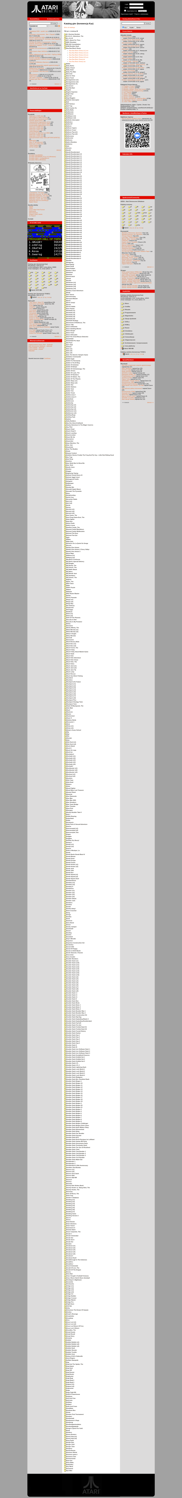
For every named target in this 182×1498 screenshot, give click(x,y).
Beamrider (68, 441)
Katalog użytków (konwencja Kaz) (132, 295)
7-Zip (45, 297)
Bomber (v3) (69, 894)
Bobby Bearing (70, 816)
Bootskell (68, 937)
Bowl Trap (68, 1195)
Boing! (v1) (69, 844)
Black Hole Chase (71, 660)
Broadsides (69, 1316)
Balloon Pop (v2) (71, 134)
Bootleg (68, 933)
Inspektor (32, 331)
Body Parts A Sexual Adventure (75, 824)
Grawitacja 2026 (127, 55)
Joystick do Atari (127, 377)
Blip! (67, 734)
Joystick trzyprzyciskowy (129, 384)
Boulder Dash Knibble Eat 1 (74, 1057)
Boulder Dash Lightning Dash (75, 1067)
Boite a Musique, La (72, 850)
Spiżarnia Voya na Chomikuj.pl (38, 200)
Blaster (67, 714)
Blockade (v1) (70, 756)
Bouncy (68, 1181)
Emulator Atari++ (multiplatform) (39, 158)
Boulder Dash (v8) (71, 989)
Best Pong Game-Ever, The (74, 517)
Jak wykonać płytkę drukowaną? (132, 388)
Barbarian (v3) (70, 286)
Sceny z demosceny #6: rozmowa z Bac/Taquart (44, 39)
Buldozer (68, 1396)
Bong (67, 912)
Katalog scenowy (126, 204)
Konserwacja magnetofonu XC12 (39, 125)
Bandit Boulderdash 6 (72, 252)
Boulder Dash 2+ (71, 995)
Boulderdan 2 (69, 1163)
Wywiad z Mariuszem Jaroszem (132, 233)
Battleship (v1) (70, 405)
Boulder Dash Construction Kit (75, 1015)
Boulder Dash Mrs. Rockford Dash (76, 1079)
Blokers (68, 784)
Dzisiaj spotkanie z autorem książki (40, 59)
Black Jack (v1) (70, 666)
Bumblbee (68, 1408)
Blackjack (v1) (70, 684)
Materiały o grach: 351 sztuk (38, 199)
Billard (67, 589)
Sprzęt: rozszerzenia (128, 278)
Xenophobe (33, 313)
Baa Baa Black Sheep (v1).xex (78, 50)
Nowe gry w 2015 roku (36, 136)
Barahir (67, 280)
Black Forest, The (71, 647)
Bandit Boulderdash (72, 152)
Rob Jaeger (125, 254)
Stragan (123, 270)
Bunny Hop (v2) (70, 1438)
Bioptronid (69, 607)
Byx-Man (68, 1470)
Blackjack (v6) (70, 694)
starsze (58, 150)
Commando (33, 310)
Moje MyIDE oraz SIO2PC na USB (133, 385)
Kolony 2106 (33, 316)
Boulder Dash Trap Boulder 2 (75, 1153)
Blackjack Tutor (70, 704)
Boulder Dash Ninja (71, 1131)
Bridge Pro (69, 1302)
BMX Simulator (70, 42)
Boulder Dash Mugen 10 (73, 1083)
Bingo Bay (68, 603)
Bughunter (69, 1376)
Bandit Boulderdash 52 (73, 246)
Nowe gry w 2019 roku (36, 128)
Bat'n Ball (68, 345)
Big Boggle (69, 563)
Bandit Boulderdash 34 (73, 206)
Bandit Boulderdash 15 (73, 164)
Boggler (68, 836)
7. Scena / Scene (127, 95)
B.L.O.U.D (68, 38)
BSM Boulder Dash (71, 46)
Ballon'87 (68, 124)
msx (144, 216)
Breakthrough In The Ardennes (75, 1260)
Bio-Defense (69, 605)
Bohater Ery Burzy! (71, 840)
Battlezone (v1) (70, 411)
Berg (67, 493)
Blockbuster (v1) (70, 768)
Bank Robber (69, 268)
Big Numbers (69, 575)
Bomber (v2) (69, 892)
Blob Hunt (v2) (70, 744)
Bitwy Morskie (70, 636)
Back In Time (69, 76)
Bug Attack (69, 1366)
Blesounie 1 (69, 722)
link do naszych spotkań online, (131, 118)
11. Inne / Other (127, 101)
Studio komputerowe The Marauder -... (134, 67)
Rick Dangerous (127, 36)
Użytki (132, 27)
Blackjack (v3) (70, 688)
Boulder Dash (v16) (71, 975)
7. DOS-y (125, 322)
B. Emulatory (126, 331)
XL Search (32, 216)
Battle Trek (69, 391)
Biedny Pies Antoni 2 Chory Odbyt (76, 549)
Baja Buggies (69, 98)
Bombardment (70, 880)
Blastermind (69, 716)
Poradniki (31, 114)
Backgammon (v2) (71, 82)
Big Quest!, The (70, 577)
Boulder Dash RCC (71, 1137)
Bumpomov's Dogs (71, 1420)
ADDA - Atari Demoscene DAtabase (132, 201)
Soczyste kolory (127, 393)
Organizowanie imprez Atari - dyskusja (41, 344)
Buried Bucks (70, 1450)
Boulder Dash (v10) (71, 963)
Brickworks (69, 1284)
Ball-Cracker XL (70, 108)
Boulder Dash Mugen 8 (73, 1119)
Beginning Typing (71, 473)
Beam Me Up (69, 437)
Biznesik (68, 637)
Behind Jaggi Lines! (72, 477)
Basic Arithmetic (70, 326)
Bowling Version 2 (71, 1215)
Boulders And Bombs (72, 1167)
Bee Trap (68, 457)
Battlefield (68, 399)
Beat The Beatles (71, 449)
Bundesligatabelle (71, 1426)
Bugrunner (69, 1388)
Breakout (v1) (69, 1246)
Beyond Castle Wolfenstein (74, 531)
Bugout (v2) (69, 1386)
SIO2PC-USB (126, 370)
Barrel (67, 300)
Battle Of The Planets (72, 379)
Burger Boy (69, 1442)
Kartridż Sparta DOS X (36, 120)
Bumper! (68, 1416)
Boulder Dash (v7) (71, 987)
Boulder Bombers (71, 959)
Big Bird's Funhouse (72, 559)
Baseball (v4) (69, 316)
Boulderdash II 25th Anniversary (76, 1165)
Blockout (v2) (69, 776)
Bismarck (68, 625)
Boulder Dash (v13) (71, 969)
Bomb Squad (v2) (71, 876)
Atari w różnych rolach (129, 396)
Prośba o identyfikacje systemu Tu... (133, 80)
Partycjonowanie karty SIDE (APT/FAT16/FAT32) (44, 137)
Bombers (68, 902)
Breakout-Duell (70, 1258)
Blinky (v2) (69, 728)
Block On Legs (70, 750)
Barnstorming (70, 296)
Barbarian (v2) (70, 284)
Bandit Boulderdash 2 (72, 174)
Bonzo (67, 924)
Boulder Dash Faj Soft (72, 1023)
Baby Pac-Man (70, 72)
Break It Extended (71, 1235)
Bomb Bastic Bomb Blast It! (74, 854)
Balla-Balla (69, 110)
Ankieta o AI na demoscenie (38, 48)
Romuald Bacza (127, 246)
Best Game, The (70, 515)
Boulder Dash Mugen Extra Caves (76, 1125)
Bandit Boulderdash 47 (73, 234)
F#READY (125, 240)
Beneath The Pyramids (73, 491)
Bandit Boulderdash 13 (73, 160)
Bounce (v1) (69, 1169)
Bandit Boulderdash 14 (73, 162)
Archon (31, 322)
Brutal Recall (69, 1334)
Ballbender (69, 112)
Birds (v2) (68, 615)
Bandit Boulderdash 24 (73, 184)
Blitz (66, 736)
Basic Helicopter (70, 335)
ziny (137, 225)
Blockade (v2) (70, 758)
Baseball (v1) (69, 310)
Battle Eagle (69, 359)
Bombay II (68, 886)
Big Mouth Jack (70, 573)
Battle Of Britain (70, 367)
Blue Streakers (70, 802)
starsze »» (58, 84)
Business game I (71, 1454)
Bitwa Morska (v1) (71, 629)
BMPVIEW (32, 140)
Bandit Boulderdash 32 (73, 202)
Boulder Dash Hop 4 (72, 1041)
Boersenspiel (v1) (71, 828)
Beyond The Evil (70, 535)
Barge (67, 292)
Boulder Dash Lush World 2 (74, 1071)
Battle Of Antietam (71, 365)
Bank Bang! (69, 264)
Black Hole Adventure (72, 658)
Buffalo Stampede (71, 1360)
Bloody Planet (70, 792)
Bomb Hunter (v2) (71, 866)
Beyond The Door (71, 533)
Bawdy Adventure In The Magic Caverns (78, 425)
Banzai (67, 278)
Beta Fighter (69, 519)
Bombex (68, 904)
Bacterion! (68, 86)
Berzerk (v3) (69, 513)
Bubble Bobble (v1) (71, 1342)
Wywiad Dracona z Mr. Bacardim (132, 234)
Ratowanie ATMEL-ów (129, 374)
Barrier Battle (69, 306)
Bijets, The (69, 581)
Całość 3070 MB (35, 290)
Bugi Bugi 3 (69, 1382)
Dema (138, 27)
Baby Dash (69, 70)
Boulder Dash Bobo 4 (72, 1009)
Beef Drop (68, 459)
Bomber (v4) (69, 896)
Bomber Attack (70, 898)
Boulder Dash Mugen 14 (73, 1091)
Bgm (67, 537)
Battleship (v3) (70, 409)
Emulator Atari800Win (36, 155)
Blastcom (68, 712)
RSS (57, 26)
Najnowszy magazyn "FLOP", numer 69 (41, 45)
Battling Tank (69, 417)
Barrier (67, 304)
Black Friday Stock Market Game (76, 651)
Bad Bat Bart (69, 88)
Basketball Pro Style (72, 340)
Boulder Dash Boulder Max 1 (75, 1011)
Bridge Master (70, 1300)
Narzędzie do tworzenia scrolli (38, 119)
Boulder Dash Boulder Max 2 (75, 1013)
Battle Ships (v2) (70, 383)
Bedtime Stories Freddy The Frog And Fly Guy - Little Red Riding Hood (89, 455)
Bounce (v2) (69, 1171)
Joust (31, 308)
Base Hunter (69, 308)
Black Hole (69, 656)
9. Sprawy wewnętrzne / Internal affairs (134, 98)
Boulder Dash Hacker (72, 1033)
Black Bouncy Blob (71, 641)
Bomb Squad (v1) (71, 874)
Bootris (67, 934)
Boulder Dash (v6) (71, 985)
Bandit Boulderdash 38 (73, 214)
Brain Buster (69, 1221)
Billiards (68, 591)
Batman (68, 346)
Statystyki (32, 350)
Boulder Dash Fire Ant (72, 1025)
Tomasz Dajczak (127, 236)
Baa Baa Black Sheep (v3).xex (78, 55)
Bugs (67, 1390)
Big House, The (70, 567)
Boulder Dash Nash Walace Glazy (76, 1127)
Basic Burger (69, 330)
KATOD (124, 243)
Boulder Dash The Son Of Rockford (77, 1147)
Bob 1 (67, 814)
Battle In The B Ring (72, 363)
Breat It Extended (71, 1266)
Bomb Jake (69, 870)
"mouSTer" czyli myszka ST (130, 273)
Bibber (67, 539)
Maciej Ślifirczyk (127, 259)
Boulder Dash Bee (71, 1001)
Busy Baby (69, 1462)
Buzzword (68, 1468)
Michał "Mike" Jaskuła (129, 239)
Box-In (67, 1217)
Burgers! (68, 1448)
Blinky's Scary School (72, 730)
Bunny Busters (70, 1434)
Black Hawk (69, 654)
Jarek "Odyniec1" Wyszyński (131, 260)
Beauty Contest (70, 453)
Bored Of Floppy (70, 949)
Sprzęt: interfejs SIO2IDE (130, 286)
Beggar (67, 471)
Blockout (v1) (69, 774)
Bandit (67, 150)
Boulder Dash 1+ (71, 993)
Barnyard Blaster (71, 298)
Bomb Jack (69, 868)
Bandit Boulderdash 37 (73, 212)
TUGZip (49, 297)
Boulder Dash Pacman (72, 1135)
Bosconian (69, 955)
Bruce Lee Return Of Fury (74, 1326)
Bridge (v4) (69, 1292)
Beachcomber (70, 435)
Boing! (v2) (69, 846)
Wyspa (31, 321)
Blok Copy (68, 780)
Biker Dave (69, 583)
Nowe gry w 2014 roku (36, 144)
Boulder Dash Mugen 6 (73, 1115)
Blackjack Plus (70, 700)
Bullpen (68, 1404)
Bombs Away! (70, 908)
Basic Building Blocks (72, 328)
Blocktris (68, 778)
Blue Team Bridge (71, 804)
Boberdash (69, 818)
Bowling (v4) (69, 1205)
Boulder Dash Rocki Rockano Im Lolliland (79, 1139)
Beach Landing (70, 433)
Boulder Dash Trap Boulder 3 (75, 1155)
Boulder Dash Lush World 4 (74, 1075)
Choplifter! (32, 307)
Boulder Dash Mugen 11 (73, 1085)
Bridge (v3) (69, 1290)
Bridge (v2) (69, 1288)
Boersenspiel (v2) (71, 830)
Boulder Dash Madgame (73, 1077)
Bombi (67, 906)
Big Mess (68, 571)
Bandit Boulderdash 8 (72, 256)
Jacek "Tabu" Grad (128, 256)
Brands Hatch (70, 1229)
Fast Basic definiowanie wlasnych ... (133, 77)
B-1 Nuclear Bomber (72, 34)
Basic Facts (69, 332)
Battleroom (69, 401)
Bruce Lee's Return (71, 1328)
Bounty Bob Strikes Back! (74, 1185)
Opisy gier (31, 301)
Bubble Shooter (70, 1350)
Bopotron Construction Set (74, 943)
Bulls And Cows (70, 1406)
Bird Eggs (68, 609)
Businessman (70, 1458)
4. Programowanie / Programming (132, 91)
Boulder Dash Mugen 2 (73, 1103)
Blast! (67, 710)
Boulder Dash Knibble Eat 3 (74, 1061)
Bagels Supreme (70, 92)
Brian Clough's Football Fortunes (76, 1276)
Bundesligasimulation (72, 1424)
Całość (33, 297)
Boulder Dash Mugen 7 (73, 1117)
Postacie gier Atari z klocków (38, 79)
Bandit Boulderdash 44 (73, 228)
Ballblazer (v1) (70, 116)
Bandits (68, 260)
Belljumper (69, 483)
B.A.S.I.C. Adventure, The (73, 36)
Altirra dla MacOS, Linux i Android (132, 74)
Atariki (31, 206)
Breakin (68, 1244)
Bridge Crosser (70, 1298)
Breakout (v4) (69, 1252)
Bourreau (68, 1191)
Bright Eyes (69, 1304)
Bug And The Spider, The (73, 1364)
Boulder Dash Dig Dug (72, 1017)
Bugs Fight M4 (70, 1392)
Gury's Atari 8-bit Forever (37, 209)
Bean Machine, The (71, 443)
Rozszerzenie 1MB (128, 382)
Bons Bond (69, 923)
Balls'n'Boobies (70, 142)
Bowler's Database (71, 1197)
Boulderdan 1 (69, 1161)
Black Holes (69, 664)
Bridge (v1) (69, 1286)
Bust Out (68, 1460)
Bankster (68, 274)
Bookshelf (68, 928)
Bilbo (67, 585)
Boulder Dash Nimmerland (74, 1129)
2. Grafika (125, 306)
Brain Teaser (69, 1225)
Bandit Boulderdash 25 (73, 186)
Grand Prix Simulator (35, 333)
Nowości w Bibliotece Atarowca (39, 62)
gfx (150, 210)
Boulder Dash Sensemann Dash (76, 1143)
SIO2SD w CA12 (127, 373)
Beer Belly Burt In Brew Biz (74, 463)
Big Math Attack (70, 569)
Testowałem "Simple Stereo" (131, 380)
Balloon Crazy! (70, 130)
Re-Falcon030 (33, 70)
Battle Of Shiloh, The (72, 377)
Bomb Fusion (69, 862)
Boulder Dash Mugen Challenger (76, 1123)
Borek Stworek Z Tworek (73, 952)
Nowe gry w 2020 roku (36, 127)
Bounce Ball (69, 1175)
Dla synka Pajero (127, 43)
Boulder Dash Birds (72, 1003)
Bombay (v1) (69, 882)
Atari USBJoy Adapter (129, 275)
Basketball (68, 338)
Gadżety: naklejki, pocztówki (131, 279)
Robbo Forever (34, 314)
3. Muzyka (125, 309)
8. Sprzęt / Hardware (128, 97)
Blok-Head (68, 782)
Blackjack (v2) (70, 686)
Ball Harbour (69, 104)
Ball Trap (68, 106)
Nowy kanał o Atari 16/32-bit (38, 51)
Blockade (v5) (70, 764)
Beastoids (68, 447)
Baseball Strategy (71, 320)
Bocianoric (69, 822)
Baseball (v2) (69, 312)
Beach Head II (70, 431)
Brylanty (68, 1338)
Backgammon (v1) (71, 80)
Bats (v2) (68, 350)
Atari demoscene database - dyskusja (40, 346)
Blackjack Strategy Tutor (73, 702)
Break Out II (69, 1239)
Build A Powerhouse (72, 1394)
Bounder (68, 1183)
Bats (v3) (68, 353)
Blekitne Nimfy (70, 720)
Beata (67, 451)
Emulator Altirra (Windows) (37, 159)
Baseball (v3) (69, 314)
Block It (68, 748)
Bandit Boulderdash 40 (73, 220)
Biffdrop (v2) (69, 557)
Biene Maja (69, 553)
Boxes (67, 1219)
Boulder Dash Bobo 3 (72, 1007)
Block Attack (69, 746)
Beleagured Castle (71, 479)
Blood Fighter (70, 788)
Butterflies (68, 1464)
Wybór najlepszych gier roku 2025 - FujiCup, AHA (44, 54)
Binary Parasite (70, 597)
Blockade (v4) (70, 762)
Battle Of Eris (69, 371)
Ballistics (68, 122)
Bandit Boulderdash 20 (73, 176)
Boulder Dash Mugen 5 (73, 1113)
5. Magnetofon (127, 315)
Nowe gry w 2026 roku (36, 116)
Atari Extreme (33, 74)
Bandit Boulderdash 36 (73, 210)
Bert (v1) (68, 501)
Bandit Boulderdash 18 (73, 170)
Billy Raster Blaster (71, 593)
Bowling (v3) (69, 1203)
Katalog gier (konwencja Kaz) (38, 264)
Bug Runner (69, 1372)
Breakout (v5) (69, 1254)
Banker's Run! (70, 270)
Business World (70, 1452)
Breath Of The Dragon (72, 1270)
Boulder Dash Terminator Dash (75, 1145)
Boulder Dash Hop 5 (72, 1043)
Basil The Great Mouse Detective (39, 327)
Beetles (67, 469)
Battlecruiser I (70, 395)
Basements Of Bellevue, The (74, 322)
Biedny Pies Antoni (71, 547)
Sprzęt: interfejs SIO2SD (129, 287)
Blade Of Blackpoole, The (73, 706)
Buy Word (68, 1466)
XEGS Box (125, 394)
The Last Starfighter (35, 324)
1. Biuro (125, 303)
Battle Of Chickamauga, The (74, 369)
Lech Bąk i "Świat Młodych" (130, 237)
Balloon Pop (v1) (71, 132)
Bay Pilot (68, 427)
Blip (66, 732)
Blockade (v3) (70, 760)
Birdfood (68, 611)
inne (44, 287)
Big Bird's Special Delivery (74, 561)
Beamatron (69, 439)
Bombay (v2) (69, 884)
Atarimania (32, 211)
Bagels (67, 90)
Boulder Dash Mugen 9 (73, 1121)
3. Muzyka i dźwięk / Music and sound (134, 89)
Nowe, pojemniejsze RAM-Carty (132, 272)
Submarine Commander (36, 304)
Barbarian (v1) (70, 282)
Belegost (68, 481)
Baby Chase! (69, 68)
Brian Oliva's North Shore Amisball (77, 1278)
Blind (67, 724)
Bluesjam (68, 810)
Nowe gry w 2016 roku (36, 134)
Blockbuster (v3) (70, 772)
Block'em (68, 752)
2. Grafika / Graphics (128, 87)
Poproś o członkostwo (141, 14)
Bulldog (68, 1402)
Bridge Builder (70, 1296)
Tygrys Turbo (126, 379)
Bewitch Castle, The (72, 527)
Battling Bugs (70, 415)
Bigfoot (67, 579)
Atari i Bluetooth (127, 368)
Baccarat (68, 74)
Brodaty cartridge (34, 57)
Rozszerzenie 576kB (128, 391)
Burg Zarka (69, 1440)
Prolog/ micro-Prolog (128, 70)
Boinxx (67, 848)
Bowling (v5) (69, 1207)
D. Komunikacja (127, 337)
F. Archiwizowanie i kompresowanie (134, 343)
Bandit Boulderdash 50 (73, 242)
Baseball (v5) (69, 318)
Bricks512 (68, 1282)
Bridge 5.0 (68, 1294)
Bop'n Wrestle (70, 938)
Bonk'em (68, 920)
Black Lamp (69, 672)
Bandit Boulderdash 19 (73, 172)
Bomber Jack (69, 900)
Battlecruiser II (70, 397)
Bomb (67, 852)
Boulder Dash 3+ (71, 997)
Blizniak (68, 738)
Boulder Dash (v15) (71, 973)
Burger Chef (69, 1444)
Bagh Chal (68, 94)
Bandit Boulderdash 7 (72, 254)
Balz (66, 146)
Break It (68, 1234)
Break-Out (68, 1242)
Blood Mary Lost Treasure (74, 790)
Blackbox (68, 680)
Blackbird (68, 678)
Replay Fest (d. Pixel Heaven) (131, 40)
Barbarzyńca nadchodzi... (37, 68)
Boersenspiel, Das (71, 832)
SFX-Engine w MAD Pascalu (38, 117)
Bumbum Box (70, 1410)
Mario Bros (32, 311)
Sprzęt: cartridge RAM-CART (131, 281)
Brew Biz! (68, 1274)
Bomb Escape (70, 860)
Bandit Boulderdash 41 (73, 222)
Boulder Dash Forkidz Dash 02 (75, 1029)
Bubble (67, 1340)
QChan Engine (34, 147)
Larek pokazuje (34, 131)
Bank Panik (69, 266)
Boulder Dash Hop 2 (72, 1037)
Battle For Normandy (72, 361)
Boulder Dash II (70, 1045)
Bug (66, 1362)
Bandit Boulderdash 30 (73, 198)
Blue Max (68, 798)
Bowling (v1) (69, 1199)
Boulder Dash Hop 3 (72, 1039)
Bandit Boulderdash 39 (73, 216)
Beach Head (69, 429)
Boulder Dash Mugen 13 (73, 1089)
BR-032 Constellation (72, 44)
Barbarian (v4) (70, 288)
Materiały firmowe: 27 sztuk (37, 197)
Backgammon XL (71, 84)
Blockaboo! (69, 754)
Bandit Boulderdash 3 (72, 196)
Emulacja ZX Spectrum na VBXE (39, 133)
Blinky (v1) (69, 726)
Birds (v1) (68, 613)
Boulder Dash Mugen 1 (73, 1081)
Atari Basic (125, 49)
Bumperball (69, 1418)
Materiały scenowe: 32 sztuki (38, 194)
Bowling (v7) (69, 1211)
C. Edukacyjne (127, 334)
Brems (67, 1272)
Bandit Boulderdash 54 (73, 250)
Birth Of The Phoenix (72, 617)
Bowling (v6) (69, 1209)
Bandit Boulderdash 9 (72, 258)
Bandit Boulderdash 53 (73, 248)
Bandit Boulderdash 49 (73, 238)
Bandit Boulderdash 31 (73, 200)
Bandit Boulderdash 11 (73, 156)
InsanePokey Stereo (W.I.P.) (131, 46)
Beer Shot (68, 465)
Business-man (70, 1456)
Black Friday (69, 650)
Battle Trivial (69, 393)
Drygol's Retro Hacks (35, 214)
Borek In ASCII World (72, 951)
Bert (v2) (68, 503)
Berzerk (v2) (69, 511)
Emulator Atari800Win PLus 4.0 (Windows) (42, 156)
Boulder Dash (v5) (71, 983)
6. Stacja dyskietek (128, 318)
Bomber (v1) (69, 890)
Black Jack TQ (70, 670)
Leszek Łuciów (126, 250)
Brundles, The (70, 1330)
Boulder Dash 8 (70, 999)
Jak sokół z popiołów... (36, 77)
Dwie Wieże (33, 325)
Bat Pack (68, 342)
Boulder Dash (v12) (71, 967)
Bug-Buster (69, 1374)
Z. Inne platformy (128, 346)
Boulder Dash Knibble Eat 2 (74, 1059)
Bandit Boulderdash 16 (73, 166)
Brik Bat (68, 1306)
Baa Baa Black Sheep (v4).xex (78, 57)
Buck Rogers (69, 1358)
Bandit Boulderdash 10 (73, 154)
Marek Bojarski (126, 262)
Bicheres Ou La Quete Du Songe (76, 543)
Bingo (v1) (68, 599)
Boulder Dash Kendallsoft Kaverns (77, 1055)
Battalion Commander (72, 357)
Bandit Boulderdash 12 (73, 158)
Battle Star (68, 385)
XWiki (31, 208)
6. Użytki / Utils (126, 94)
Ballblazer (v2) (70, 118)
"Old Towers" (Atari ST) (36, 302)
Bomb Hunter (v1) (71, 864)
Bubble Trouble (70, 1352)
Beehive (68, 461)
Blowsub (68, 794)
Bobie (67, 820)
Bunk (67, 1430)
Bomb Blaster (70, 856)
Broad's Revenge (71, 1314)
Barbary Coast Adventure (73, 290)
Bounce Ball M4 (70, 1177)
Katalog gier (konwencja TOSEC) (39, 293)
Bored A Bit (69, 947)
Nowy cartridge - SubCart (130, 61)
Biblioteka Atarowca (35, 163)
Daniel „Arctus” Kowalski (129, 242)
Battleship (68, 403)
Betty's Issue (69, 525)
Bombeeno (69, 888)
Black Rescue (70, 674)
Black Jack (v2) (70, 668)
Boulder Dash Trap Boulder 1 (75, 1151)
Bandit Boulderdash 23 (73, 182)
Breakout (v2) (69, 1248)
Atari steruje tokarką (128, 399)
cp (150, 206)
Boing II (68, 842)
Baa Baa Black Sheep (72, 48)
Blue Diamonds (70, 796)
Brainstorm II (69, 1228)
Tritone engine (33, 145)
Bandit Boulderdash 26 (73, 188)
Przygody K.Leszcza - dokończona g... (134, 64)
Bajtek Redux (33, 202)
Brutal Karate (69, 1332)
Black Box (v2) (70, 646)
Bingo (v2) (68, 601)
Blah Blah (68, 708)
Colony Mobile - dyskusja (36, 347)
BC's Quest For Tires (72, 40)
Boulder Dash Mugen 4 (73, 1111)
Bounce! (68, 1179)
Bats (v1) (68, 349)
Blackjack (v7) (70, 696)
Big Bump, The (70, 565)
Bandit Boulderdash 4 (72, 218)
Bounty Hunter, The (71, 1189)
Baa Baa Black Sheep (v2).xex (78, 53)
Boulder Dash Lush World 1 (74, 1069)
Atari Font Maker (127, 58)
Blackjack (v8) (70, 698)
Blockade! (68, 766)
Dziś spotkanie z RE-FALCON (38, 71)
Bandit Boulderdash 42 (73, 224)
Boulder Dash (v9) (71, 991)
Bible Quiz (68, 541)
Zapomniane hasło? (127, 14)
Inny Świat (32, 330)
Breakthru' (68, 1264)
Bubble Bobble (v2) (71, 1344)
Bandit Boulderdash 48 (73, 236)
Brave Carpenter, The (72, 1232)
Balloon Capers (70, 128)
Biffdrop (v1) (69, 555)
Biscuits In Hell (70, 619)
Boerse (67, 826)
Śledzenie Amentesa (128, 248)
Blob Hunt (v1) (70, 742)
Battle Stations (70, 387)
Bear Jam (68, 445)
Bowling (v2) (69, 1201)
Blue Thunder (70, 806)
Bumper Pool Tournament (74, 1414)
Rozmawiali (124, 231)
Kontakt (30, 219)
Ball (66, 102)
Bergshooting (70, 495)
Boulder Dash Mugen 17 (73, 1097)
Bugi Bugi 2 (69, 1380)
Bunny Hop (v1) (70, 1436)
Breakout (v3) (69, 1250)
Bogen (67, 834)
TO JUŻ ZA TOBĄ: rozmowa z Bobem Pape (135, 251)
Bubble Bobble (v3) (71, 1346)
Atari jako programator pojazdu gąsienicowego (43, 65)
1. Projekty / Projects (128, 86)
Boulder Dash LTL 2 (72, 1065)
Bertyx (67, 507)
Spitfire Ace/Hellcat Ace (36, 319)
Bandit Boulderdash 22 (73, 180)
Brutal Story (69, 1336)
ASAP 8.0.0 (33, 76)
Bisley (67, 623)
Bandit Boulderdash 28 (73, 192)
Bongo (67, 914)
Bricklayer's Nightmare (73, 1280)
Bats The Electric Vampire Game (76, 355)
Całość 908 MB (128, 348)
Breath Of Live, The (71, 1268)
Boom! (67, 930)
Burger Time (69, 1446)
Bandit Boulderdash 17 (73, 168)
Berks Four (69, 497)
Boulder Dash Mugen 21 (73, 1107)
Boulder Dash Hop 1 (72, 1035)
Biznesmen (69, 640)
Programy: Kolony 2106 (129, 276)
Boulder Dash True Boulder (74, 1157)
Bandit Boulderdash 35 (73, 208)
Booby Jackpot (70, 926)
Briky (67, 1308)
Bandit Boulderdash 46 (73, 232)
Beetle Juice (69, 467)
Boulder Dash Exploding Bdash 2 (76, 1019)
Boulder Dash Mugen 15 (73, 1093)
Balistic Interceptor (71, 100)
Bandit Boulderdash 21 (73, 178)
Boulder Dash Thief (71, 1149)
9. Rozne (125, 328)
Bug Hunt (68, 1368)
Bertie (67, 505)
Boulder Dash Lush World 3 (74, 1073)
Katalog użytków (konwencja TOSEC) (133, 352)
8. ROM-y (125, 324)
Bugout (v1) (69, 1384)
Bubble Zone (69, 1354)
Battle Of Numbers (71, 375)
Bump (67, 1412)
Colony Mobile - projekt (36, 349)
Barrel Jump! (69, 302)
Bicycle (67, 545)
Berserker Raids (70, 499)
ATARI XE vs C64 (127, 52)
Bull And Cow (70, 1398)
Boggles (68, 838)
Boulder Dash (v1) (71, 961)
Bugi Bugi (68, 1378)
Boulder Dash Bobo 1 (72, 1005)
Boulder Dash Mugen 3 (73, 1109)
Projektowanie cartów (128, 376)
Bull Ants (68, 1400)
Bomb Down (69, 858)
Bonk (67, 918)
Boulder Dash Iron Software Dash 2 (77, 1051)
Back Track (69, 78)
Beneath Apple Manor (72, 489)
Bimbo (67, 595)
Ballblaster (69, 114)
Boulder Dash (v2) (71, 977)
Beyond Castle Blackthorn (74, 529)
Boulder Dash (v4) (71, 981)
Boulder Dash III (70, 1047)
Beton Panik (69, 523)
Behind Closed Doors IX (73, 475)
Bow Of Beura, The (71, 1193)
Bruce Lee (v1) (70, 1322)
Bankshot (68, 272)
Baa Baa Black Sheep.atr (77, 59)
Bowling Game (70, 1213)
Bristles (68, 1312)
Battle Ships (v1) (70, 381)
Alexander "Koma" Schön (130, 257)
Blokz (67, 786)
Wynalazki (124, 363)
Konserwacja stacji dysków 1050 (39, 123)
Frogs (31, 305)
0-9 (31, 272)
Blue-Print (68, 808)
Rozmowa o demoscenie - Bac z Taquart (42, 34)
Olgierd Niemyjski (127, 263)
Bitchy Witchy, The (71, 627)
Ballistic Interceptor (72, 120)
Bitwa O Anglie (70, 633)
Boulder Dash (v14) (71, 971)
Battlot (67, 419)
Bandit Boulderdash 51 (73, 244)
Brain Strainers (70, 1224)
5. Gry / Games (127, 92)
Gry (125, 27)
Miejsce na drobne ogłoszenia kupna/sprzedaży (137, 283)
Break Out (68, 1238)
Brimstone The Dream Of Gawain (76, 1310)
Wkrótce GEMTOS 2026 (37, 37)
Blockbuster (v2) (70, 770)
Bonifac (68, 916)
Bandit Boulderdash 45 (73, 230)
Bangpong (68, 262)
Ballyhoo (68, 144)
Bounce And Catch (71, 1173)
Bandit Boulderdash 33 (73, 204)
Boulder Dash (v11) (71, 965)
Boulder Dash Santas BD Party (75, 1141)
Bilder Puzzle (69, 587)
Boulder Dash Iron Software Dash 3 (77, 1053)
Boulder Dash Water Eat (73, 1159)
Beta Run (68, 521)
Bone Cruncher (70, 910)
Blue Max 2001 (70, 800)
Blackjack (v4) (70, 690)
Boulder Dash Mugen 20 (73, 1105)
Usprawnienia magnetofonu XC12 (40, 122)
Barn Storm (69, 294)
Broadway (68, 1318)
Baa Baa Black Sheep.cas (77, 61)
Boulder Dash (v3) (71, 979)
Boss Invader (69, 957)
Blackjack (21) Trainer (72, 682)
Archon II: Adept (34, 318)
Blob (67, 740)
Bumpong (68, 1422)
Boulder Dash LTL (71, 1063)
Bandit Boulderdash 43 (73, 226)
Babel (67, 63)
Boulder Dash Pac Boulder (74, 1133)
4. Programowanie (128, 312)
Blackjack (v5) (70, 692)
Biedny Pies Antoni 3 (72, 551)
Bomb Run (69, 872)
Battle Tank (69, 389)
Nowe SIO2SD (126, 371)
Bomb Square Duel (71, 878)
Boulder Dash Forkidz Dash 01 (75, 1027)
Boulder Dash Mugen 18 (73, 1099)
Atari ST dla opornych (36, 142)
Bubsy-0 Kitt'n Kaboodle (73, 1356)
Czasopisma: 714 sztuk (36, 192)
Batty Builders (70, 421)
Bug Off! (68, 1370)
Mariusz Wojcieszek (128, 245)
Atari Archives (33, 213)
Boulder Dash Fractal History (75, 1031)
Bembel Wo (69, 487)
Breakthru (68, 1262)
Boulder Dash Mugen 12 (73, 1087)
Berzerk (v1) (69, 509)
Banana (68, 148)
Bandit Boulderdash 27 (73, 190)
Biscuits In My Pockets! (73, 621)
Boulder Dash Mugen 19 (73, 1101)
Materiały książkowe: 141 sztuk (39, 196)
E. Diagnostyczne (128, 340)
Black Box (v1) (70, 644)
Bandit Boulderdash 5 (72, 240)
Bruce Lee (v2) (70, 1324)
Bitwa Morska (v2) (71, 631)
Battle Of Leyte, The (72, 373)
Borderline (68, 945)
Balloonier (68, 138)
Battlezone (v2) (70, 413)
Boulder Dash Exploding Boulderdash (78, 1021)
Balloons (68, 140)
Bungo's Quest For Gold (73, 1428)
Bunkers (68, 1432)
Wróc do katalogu (69, 27)
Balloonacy (69, 136)
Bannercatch (69, 276)
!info (137, 213)
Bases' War (69, 324)
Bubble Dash (69, 1348)
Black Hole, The (70, 662)
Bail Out (68, 96)
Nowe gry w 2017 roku (36, 130)
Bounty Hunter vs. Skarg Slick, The (77, 1187)
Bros (67, 1320)
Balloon (68, 126)
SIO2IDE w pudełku (128, 397)
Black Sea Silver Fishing (73, 676)
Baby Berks (69, 66)
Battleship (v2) (70, 407)
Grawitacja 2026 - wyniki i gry (38, 31)
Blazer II (68, 718)
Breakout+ (68, 1256)
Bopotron (68, 941)
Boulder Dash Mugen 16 (73, 1095)
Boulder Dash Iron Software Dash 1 (77, 1049)
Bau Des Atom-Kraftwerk (73, 423)
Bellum (67, 485)
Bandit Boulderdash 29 (73, 194)
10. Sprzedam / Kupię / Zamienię (132, 100)
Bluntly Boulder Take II (73, 812)
